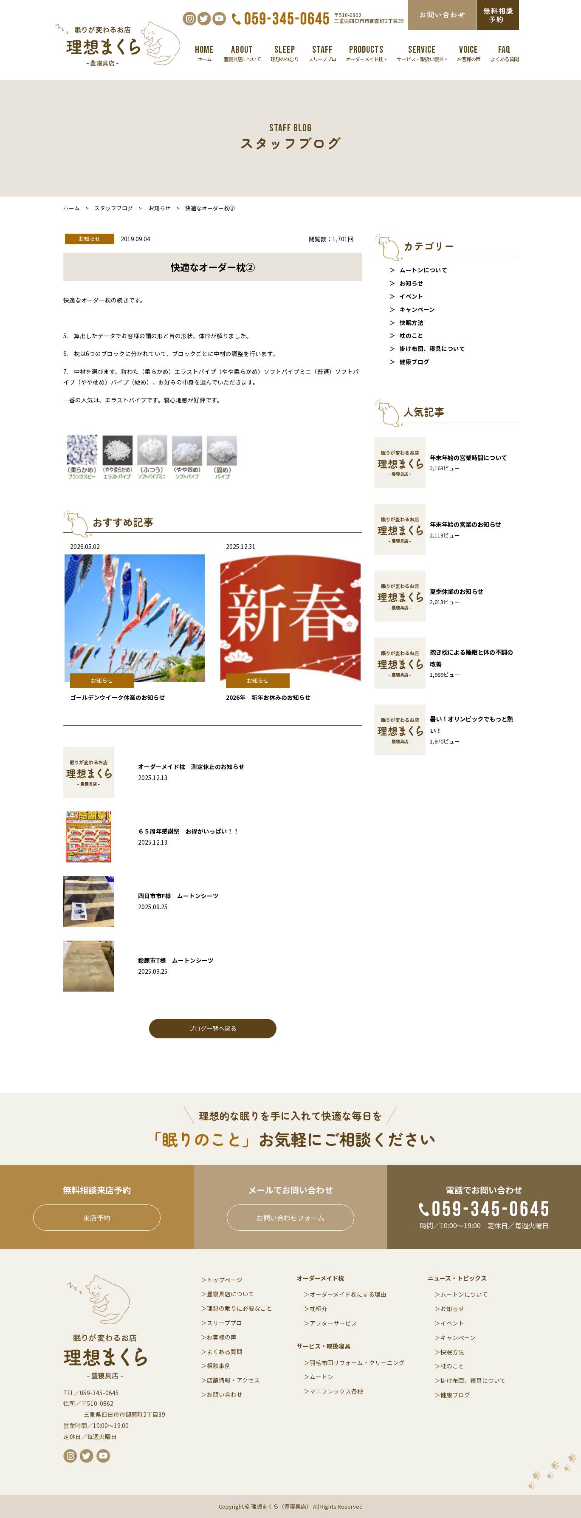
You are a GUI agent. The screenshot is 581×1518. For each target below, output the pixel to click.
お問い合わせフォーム (290, 1218)
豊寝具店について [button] (242, 53)
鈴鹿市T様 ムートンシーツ (176, 960)
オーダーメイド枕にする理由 (348, 1294)
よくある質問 (225, 1351)
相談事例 (219, 1365)
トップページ (225, 1279)
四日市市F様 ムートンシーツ (178, 895)
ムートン (321, 1376)
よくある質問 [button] (505, 53)
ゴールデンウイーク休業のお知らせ (117, 697)
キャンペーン (417, 309)
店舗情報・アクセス (233, 1380)
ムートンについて (423, 270)
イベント (411, 296)
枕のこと (411, 335)
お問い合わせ (225, 1394)
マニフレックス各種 (336, 1391)
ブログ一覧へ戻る (213, 1028)
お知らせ (411, 283)
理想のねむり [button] (285, 53)
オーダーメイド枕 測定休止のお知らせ (191, 766)
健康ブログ (414, 361)
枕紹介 (318, 1308)
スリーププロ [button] (322, 53)
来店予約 (96, 1218)
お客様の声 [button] (468, 53)
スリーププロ (224, 1322)
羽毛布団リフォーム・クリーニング (357, 1362)
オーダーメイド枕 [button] (366, 53)
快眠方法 (411, 322)
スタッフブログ (113, 208)
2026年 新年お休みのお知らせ (268, 697)
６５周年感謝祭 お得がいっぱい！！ (188, 831)
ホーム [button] (204, 53)
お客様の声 (222, 1337)
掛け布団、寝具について (432, 348)
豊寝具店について (230, 1293)
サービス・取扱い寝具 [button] (422, 53)
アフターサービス (333, 1323)
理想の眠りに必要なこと (239, 1308)
